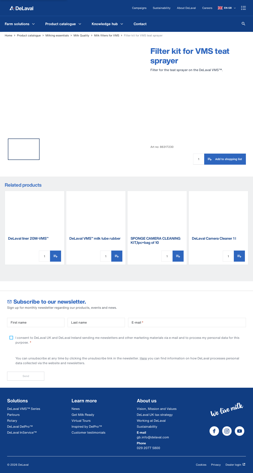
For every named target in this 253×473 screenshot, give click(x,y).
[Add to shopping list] (225, 159)
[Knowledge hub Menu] (122, 24)
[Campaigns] (139, 8)
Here (143, 358)
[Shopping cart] (243, 8)
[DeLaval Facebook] (214, 431)
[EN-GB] (227, 8)
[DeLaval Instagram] (227, 431)
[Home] (21, 8)
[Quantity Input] (199, 159)
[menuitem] (20, 24)
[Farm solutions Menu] (33, 24)
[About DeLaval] (186, 8)
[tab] (24, 149)
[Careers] (207, 8)
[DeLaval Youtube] (239, 431)
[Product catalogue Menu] (80, 24)
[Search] (243, 23)
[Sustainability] (162, 8)
